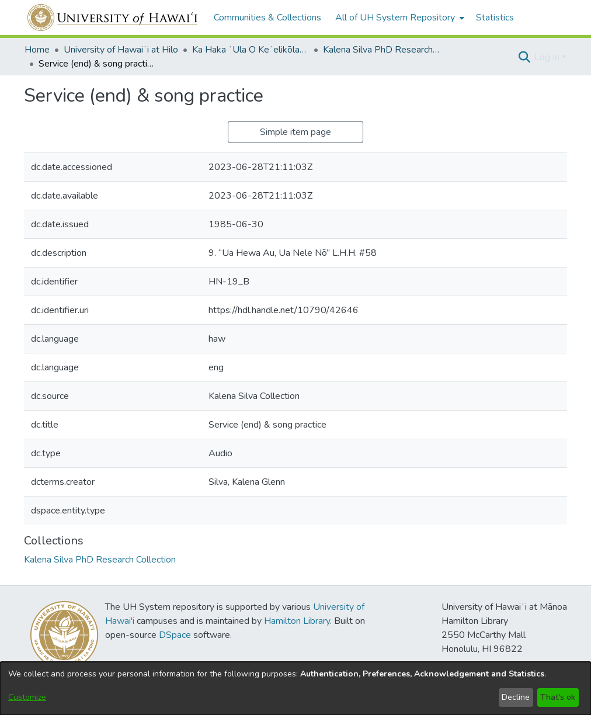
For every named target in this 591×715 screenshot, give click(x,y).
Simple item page (295, 132)
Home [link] (37, 49)
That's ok (557, 697)
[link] (100, 559)
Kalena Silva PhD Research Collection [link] (381, 49)
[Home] (113, 17)
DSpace (175, 635)
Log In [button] (548, 57)
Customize (27, 697)
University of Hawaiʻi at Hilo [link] (121, 49)
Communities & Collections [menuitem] (267, 17)
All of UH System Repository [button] (395, 17)
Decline (516, 697)
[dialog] (295, 688)
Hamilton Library (297, 621)
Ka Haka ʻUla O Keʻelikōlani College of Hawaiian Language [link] (250, 49)
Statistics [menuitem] (495, 17)
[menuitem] (398, 17)
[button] (524, 57)
